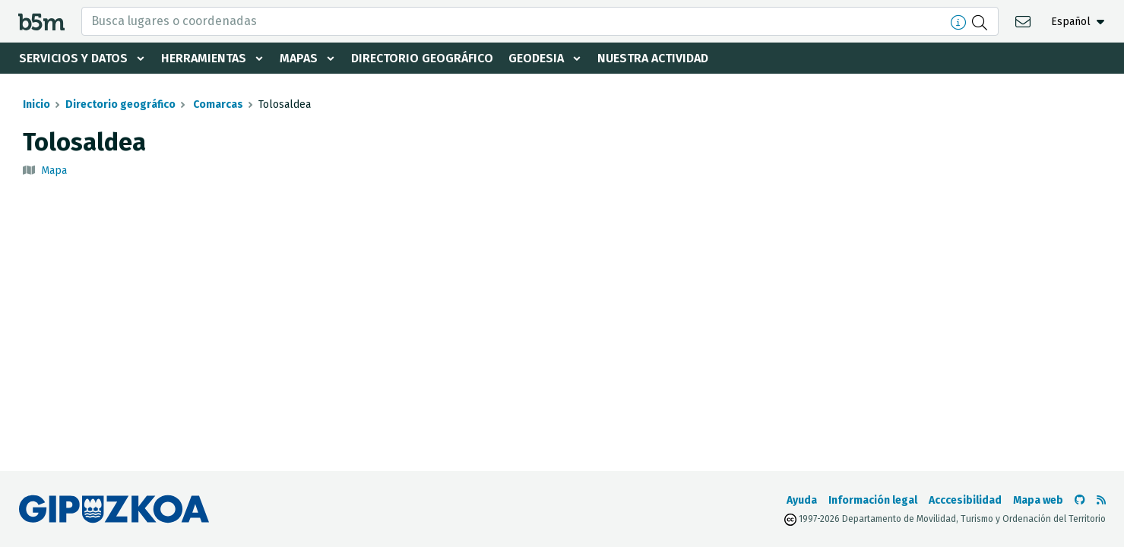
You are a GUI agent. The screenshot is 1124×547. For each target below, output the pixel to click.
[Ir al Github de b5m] (1080, 500)
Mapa (54, 170)
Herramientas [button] (203, 58)
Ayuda (802, 500)
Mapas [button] (299, 58)
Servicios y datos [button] (73, 58)
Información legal (872, 500)
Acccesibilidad (965, 500)
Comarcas (217, 104)
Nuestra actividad (652, 58)
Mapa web (1038, 500)
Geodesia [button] (536, 58)
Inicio (36, 104)
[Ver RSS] (1101, 500)
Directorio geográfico (422, 58)
